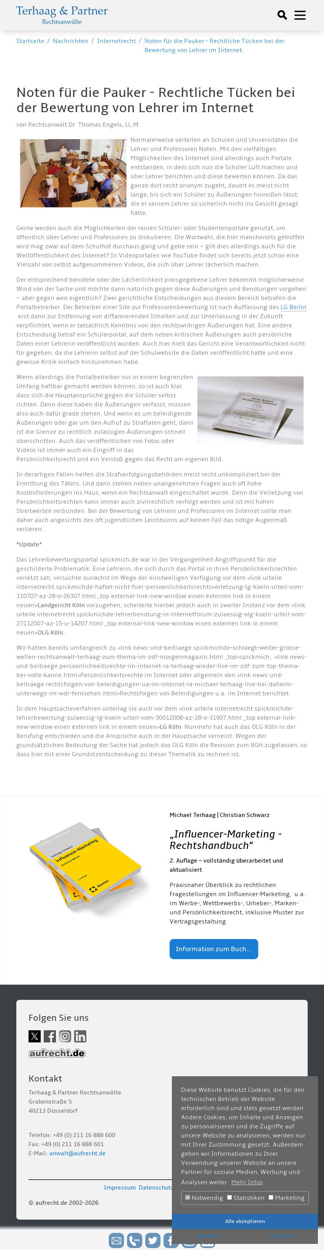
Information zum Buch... (214, 949)
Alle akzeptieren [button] (245, 1221)
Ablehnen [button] (281, 1236)
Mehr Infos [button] (247, 1182)
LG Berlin (294, 307)
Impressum (120, 1187)
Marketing (286, 1198)
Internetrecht (116, 41)
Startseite (30, 41)
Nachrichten (70, 41)
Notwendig (204, 1198)
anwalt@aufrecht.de (77, 1153)
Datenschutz (156, 1187)
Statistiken (246, 1198)
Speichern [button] (208, 1236)
